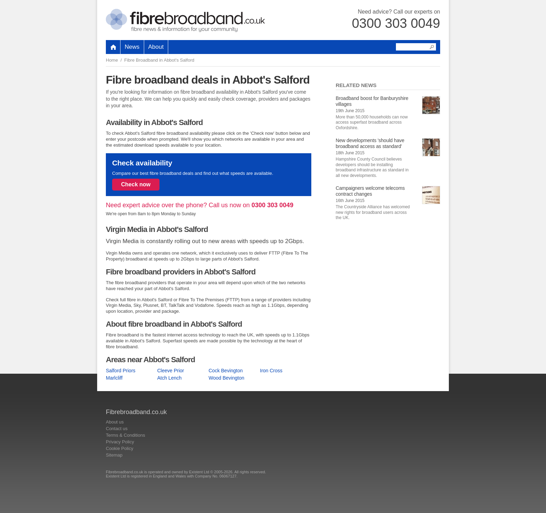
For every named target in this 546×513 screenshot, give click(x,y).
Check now (135, 184)
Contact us (116, 428)
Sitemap (114, 455)
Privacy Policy (120, 441)
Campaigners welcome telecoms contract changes (370, 191)
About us (115, 422)
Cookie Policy (119, 448)
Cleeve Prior (170, 370)
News (132, 47)
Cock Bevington (226, 370)
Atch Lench (169, 378)
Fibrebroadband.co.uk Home (185, 20)
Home (112, 60)
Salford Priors (120, 370)
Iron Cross (271, 370)
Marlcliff (114, 378)
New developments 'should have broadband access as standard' (370, 143)
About (156, 47)
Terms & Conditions (125, 435)
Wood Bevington (226, 378)
